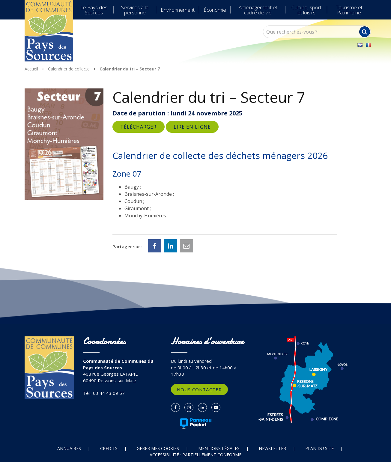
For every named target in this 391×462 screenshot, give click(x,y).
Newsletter (272, 448)
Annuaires (69, 448)
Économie (215, 9)
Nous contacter (199, 389)
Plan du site (319, 448)
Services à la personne (134, 10)
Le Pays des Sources (93, 10)
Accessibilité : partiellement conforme (195, 455)
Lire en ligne (192, 127)
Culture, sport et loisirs (306, 10)
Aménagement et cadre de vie (258, 10)
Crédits (109, 448)
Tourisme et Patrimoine (349, 10)
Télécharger (138, 127)
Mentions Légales (219, 448)
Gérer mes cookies (158, 448)
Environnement (178, 9)
